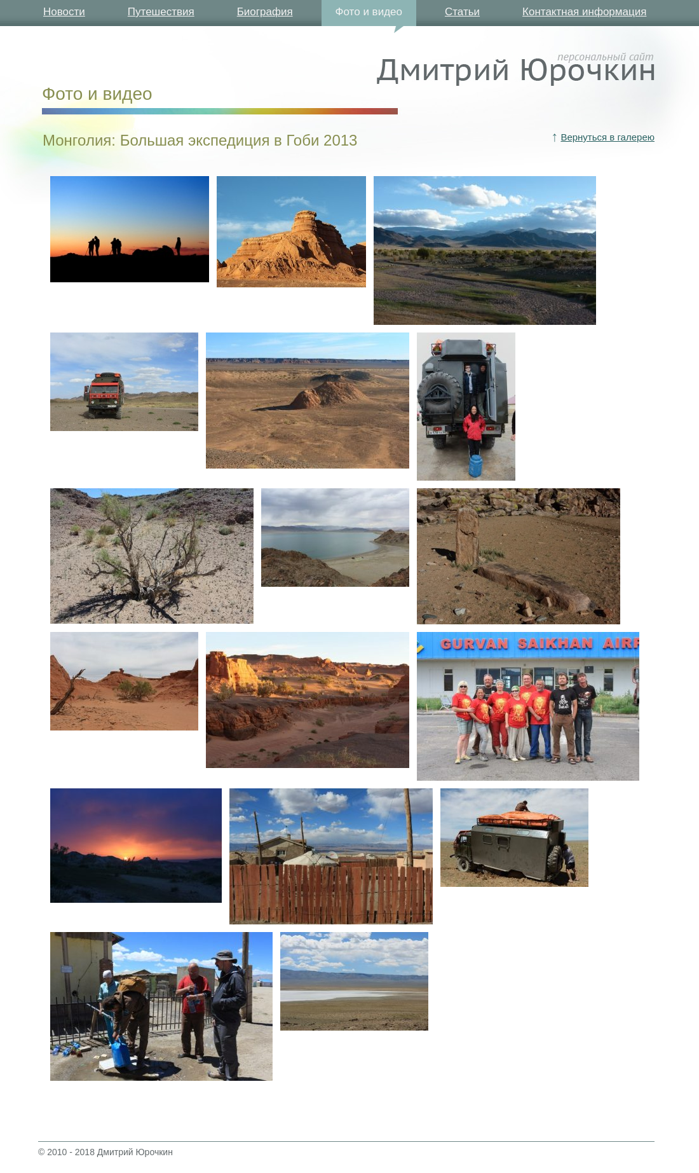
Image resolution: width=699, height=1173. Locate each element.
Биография (265, 12)
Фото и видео (369, 12)
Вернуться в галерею (607, 137)
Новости (64, 12)
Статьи (462, 12)
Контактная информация (584, 12)
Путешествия (161, 12)
